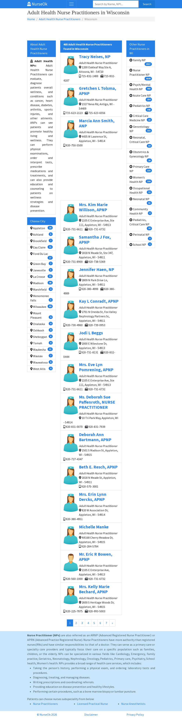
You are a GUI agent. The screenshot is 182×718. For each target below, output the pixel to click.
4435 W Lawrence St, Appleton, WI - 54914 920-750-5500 (91, 132)
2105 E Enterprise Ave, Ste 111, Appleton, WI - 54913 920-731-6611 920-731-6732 (91, 216)
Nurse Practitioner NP (140, 74)
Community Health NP (140, 211)
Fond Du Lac (41, 256)
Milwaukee (41, 306)
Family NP (140, 62)
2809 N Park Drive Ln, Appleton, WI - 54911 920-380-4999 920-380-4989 (91, 281)
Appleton (41, 228)
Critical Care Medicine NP (140, 118)
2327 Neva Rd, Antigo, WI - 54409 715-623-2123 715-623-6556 (91, 100)
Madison (41, 283)
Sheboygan (41, 337)
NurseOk (37, 4)
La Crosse (41, 276)
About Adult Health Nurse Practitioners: (39, 49)
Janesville (41, 270)
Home (31, 19)
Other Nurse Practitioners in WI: (139, 49)
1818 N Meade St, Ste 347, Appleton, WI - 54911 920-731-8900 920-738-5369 (91, 248)
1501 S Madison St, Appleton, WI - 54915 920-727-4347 (91, 446)
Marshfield (41, 289)
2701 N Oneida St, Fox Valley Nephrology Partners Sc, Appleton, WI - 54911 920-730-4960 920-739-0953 (91, 312)
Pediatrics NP (140, 108)
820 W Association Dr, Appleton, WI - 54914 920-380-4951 (91, 506)
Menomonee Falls (41, 298)
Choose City (37, 221)
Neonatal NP (140, 201)
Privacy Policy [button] (135, 714)
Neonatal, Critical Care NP (140, 142)
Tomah (41, 343)
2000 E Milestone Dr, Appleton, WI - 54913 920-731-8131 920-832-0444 (91, 344)
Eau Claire (41, 247)
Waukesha (41, 349)
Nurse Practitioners (45, 704)
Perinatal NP (140, 236)
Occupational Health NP (140, 190)
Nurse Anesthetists (133, 704)
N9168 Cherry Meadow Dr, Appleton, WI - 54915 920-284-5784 (91, 536)
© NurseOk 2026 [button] (47, 714)
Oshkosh (41, 330)
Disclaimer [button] (91, 714)
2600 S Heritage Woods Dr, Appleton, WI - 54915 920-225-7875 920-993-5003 (91, 598)
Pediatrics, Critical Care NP (140, 224)
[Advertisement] (91, 31)
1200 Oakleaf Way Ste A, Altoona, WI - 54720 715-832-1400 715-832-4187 (91, 68)
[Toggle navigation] (71, 4)
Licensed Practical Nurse (92, 704)
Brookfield (41, 241)
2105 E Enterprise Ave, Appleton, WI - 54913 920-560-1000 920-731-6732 (91, 566)
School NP (140, 244)
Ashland (41, 234)
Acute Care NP (140, 97)
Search (147, 4)
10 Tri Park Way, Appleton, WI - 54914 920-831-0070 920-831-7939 (91, 411)
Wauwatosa (41, 362)
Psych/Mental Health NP (140, 87)
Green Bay (41, 264)
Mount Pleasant (41, 315)
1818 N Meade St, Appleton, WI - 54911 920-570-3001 (91, 476)
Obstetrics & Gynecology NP (140, 156)
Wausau (41, 356)
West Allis (41, 369)
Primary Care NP (140, 169)
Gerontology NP (140, 129)
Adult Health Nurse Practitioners (59, 19)
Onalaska (41, 324)
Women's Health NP (140, 180)
